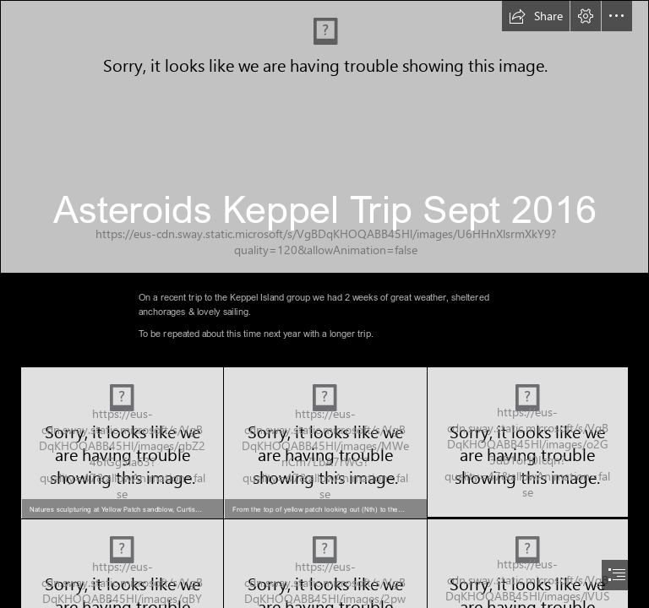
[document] (324, 304)
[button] (536, 16)
